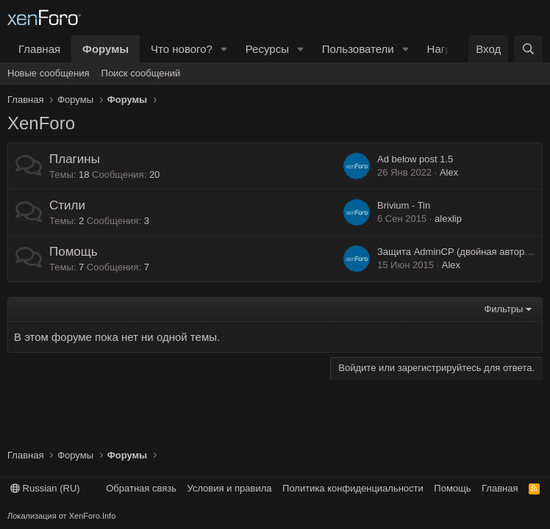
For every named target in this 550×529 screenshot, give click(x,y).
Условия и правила (230, 488)
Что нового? (182, 49)
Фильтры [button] (503, 308)
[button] (224, 48)
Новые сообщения (48, 73)
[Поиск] (528, 48)
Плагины (74, 159)
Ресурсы (267, 49)
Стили (67, 205)
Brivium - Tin (403, 205)
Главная (39, 49)
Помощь (73, 252)
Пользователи (358, 49)
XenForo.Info (92, 515)
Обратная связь (141, 488)
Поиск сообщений (141, 73)
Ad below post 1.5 (415, 159)
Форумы (105, 49)
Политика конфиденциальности (353, 488)
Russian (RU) (45, 488)
